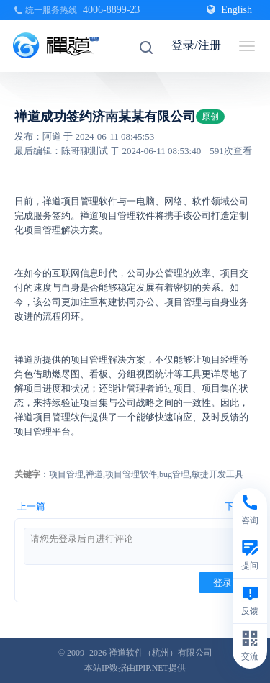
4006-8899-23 (111, 9)
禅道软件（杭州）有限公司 (160, 653)
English (229, 9)
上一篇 (31, 506)
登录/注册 (195, 45)
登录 (222, 582)
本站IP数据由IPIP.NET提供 (135, 668)
